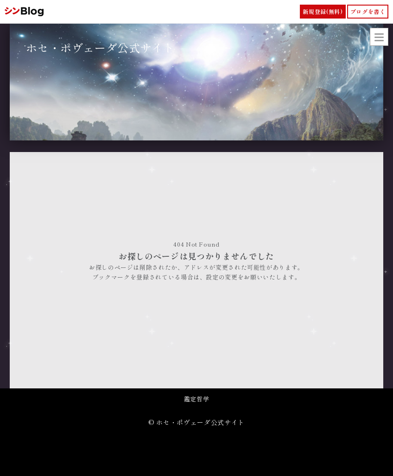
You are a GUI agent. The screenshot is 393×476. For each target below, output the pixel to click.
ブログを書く (368, 11)
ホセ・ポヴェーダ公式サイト (100, 47)
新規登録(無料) (322, 11)
